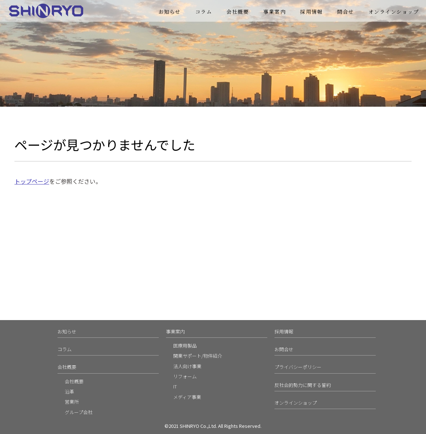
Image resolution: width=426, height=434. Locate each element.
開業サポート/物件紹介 (197, 355)
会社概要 (237, 11)
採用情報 (311, 11)
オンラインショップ (394, 11)
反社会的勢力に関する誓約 (302, 385)
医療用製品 (185, 345)
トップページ (31, 181)
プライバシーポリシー (297, 366)
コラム (203, 11)
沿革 (69, 391)
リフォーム (185, 376)
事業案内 (274, 11)
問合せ (345, 11)
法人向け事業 (187, 366)
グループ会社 (79, 412)
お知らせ (169, 11)
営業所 (72, 401)
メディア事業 (187, 396)
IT (175, 386)
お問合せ (283, 349)
